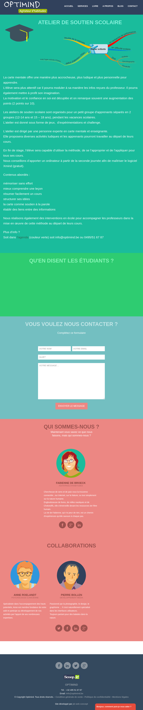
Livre (95, 7)
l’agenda (22, 237)
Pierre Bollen (71, 595)
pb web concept (80, 704)
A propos (107, 7)
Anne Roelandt (25, 595)
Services (83, 7)
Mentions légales (120, 697)
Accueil (68, 7)
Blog (120, 7)
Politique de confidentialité (97, 697)
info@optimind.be (74, 693)
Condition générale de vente (69, 697)
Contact (132, 7)
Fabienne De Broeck (71, 483)
